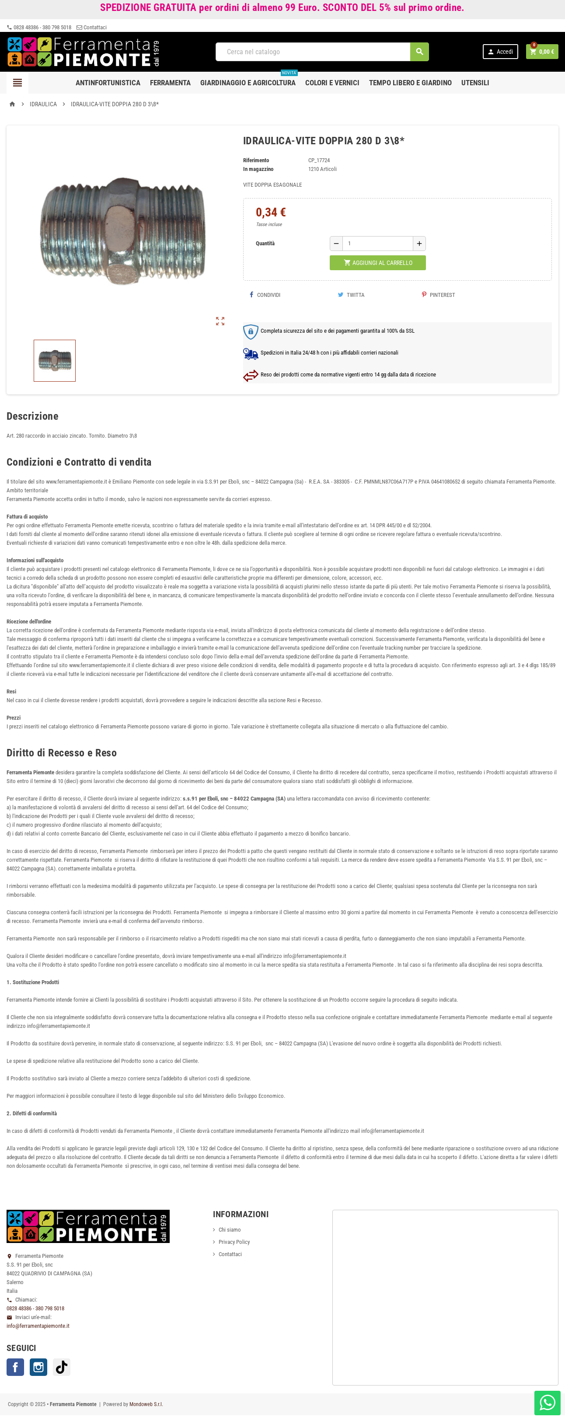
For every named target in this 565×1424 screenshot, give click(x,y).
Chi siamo (230, 1229)
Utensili (475, 82)
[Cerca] (322, 51)
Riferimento (256, 160)
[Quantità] (377, 243)
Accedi (500, 52)
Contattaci (92, 27)
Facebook (15, 1367)
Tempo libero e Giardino (410, 82)
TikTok (61, 1367)
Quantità (265, 243)
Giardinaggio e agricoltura (249, 79)
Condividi (265, 295)
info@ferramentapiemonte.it (38, 1326)
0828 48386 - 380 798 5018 (39, 27)
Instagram (38, 1367)
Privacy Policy (234, 1242)
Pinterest (438, 295)
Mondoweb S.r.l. (146, 1404)
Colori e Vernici (332, 82)
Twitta (351, 295)
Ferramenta (170, 82)
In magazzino (258, 169)
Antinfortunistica (108, 82)
